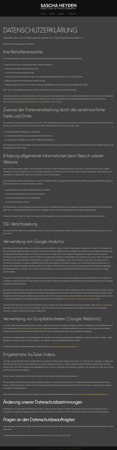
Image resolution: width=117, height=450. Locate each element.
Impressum (60, 448)
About (61, 13)
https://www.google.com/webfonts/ (30, 328)
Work (52, 13)
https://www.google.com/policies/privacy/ (64, 346)
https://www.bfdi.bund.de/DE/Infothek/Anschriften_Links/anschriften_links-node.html (34, 102)
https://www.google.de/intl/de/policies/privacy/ (93, 394)
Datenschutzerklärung (73, 448)
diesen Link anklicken (105, 305)
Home (43, 13)
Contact (72, 13)
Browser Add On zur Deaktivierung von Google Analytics (81, 299)
